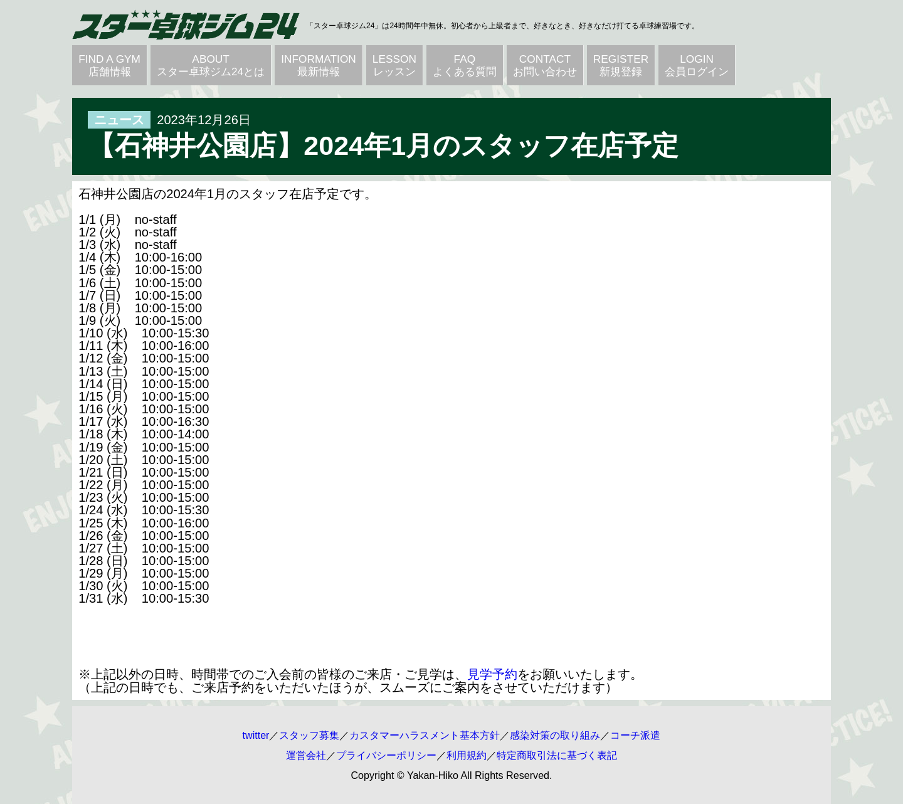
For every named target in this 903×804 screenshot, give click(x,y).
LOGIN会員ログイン (697, 65)
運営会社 (306, 755)
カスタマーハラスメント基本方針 (424, 735)
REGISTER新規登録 (620, 65)
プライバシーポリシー (386, 755)
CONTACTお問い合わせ (545, 65)
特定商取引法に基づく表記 (557, 755)
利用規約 (466, 755)
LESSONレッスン (394, 65)
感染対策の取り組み (555, 735)
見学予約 (492, 674)
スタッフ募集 (309, 735)
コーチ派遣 (635, 735)
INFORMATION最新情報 (318, 65)
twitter (256, 735)
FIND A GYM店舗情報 (109, 65)
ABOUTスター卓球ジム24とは (211, 65)
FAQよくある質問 (465, 65)
